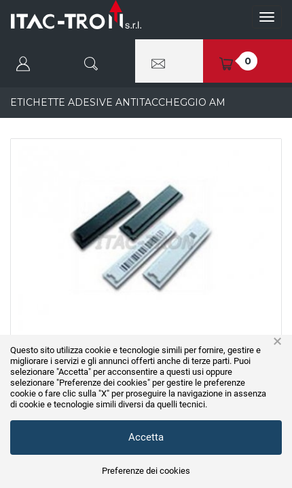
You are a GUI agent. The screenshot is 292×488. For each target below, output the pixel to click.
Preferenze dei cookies (146, 471)
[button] (34, 61)
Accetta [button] (146, 437)
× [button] (277, 341)
